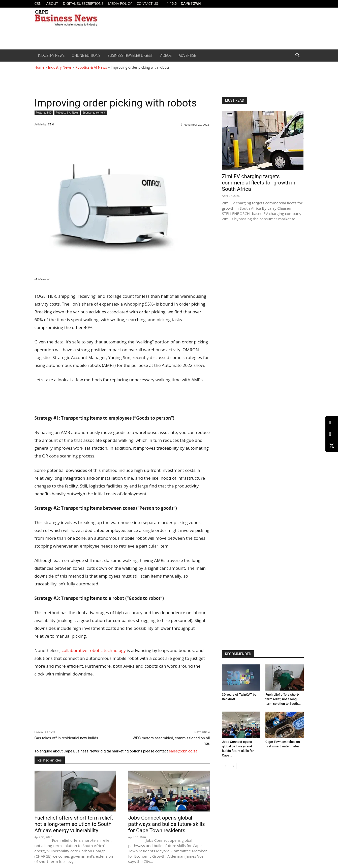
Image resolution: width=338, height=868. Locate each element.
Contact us (147, 3)
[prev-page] (225, 766)
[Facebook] (331, 434)
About (52, 3)
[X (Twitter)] (331, 445)
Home (40, 67)
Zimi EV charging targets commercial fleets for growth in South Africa (258, 182)
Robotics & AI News (91, 67)
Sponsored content (94, 113)
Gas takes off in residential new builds (66, 738)
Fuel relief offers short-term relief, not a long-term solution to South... (283, 699)
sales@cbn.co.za (183, 751)
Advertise (187, 55)
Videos (166, 55)
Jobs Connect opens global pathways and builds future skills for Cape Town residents (166, 824)
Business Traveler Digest (130, 55)
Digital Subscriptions (83, 3)
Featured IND (44, 113)
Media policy (120, 3)
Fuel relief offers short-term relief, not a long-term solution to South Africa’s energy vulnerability (74, 824)
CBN (38, 3)
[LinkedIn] (331, 422)
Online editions (86, 55)
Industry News (51, 55)
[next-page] (233, 766)
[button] (298, 55)
